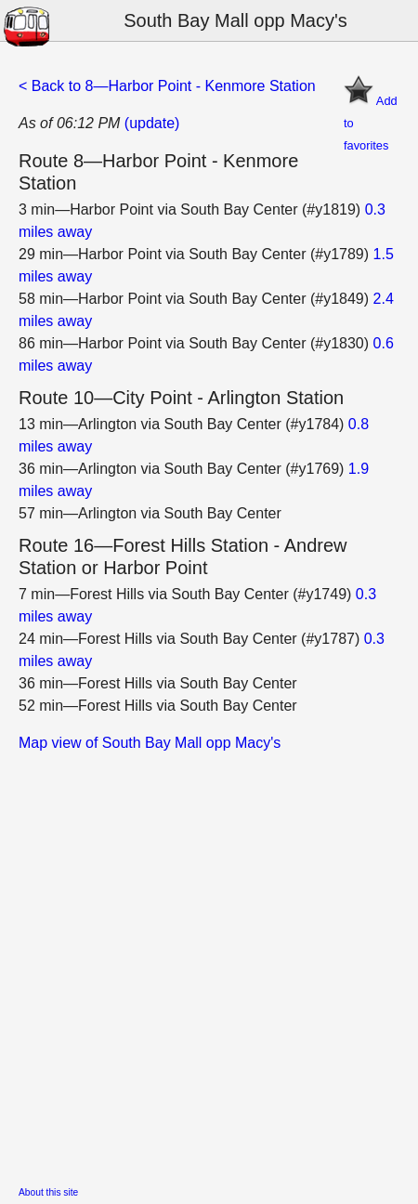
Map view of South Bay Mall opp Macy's (150, 743)
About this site (48, 1192)
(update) (152, 123)
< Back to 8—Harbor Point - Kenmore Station (167, 86)
